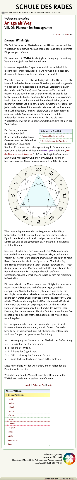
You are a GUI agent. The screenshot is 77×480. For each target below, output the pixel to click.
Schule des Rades (31, 12)
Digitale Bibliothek (13, 12)
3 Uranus (11, 423)
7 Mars (10, 399)
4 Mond (11, 407)
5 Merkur (11, 419)
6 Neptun (11, 427)
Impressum (64, 478)
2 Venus (11, 411)
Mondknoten (13, 440)
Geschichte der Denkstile (53, 136)
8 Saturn (11, 415)
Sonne (10, 444)
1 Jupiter (11, 403)
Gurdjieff (48, 150)
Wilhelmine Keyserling (50, 12)
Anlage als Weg (39, 385)
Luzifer (10, 436)
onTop (71, 478)
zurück (59, 34)
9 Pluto (10, 431)
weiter (67, 34)
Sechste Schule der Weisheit (54, 141)
